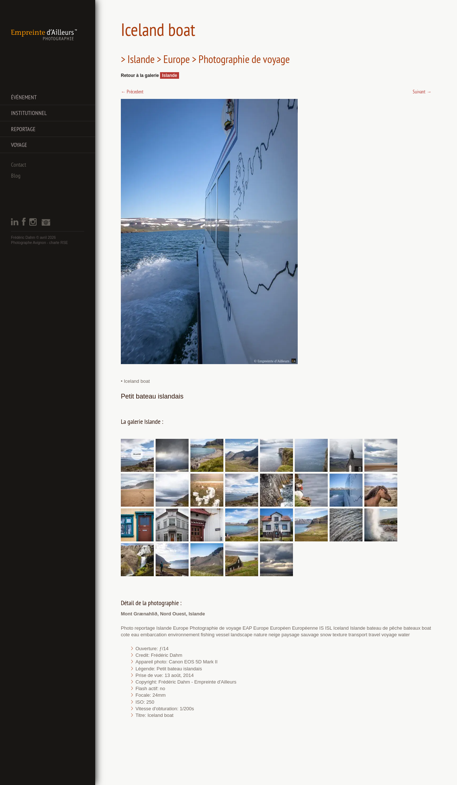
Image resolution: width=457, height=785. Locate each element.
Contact (18, 164)
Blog (16, 175)
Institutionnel (29, 112)
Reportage (23, 129)
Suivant (422, 92)
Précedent (132, 92)
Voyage (19, 144)
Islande (169, 75)
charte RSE (58, 243)
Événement (24, 97)
